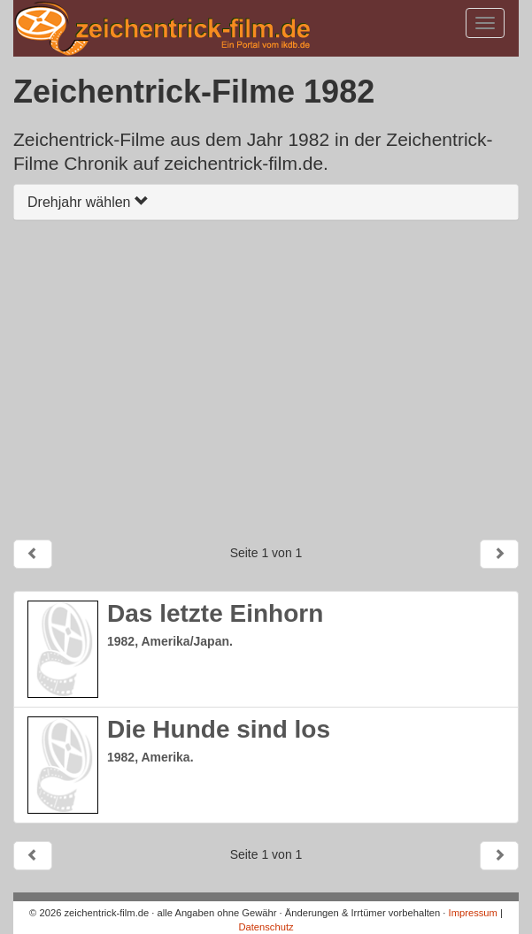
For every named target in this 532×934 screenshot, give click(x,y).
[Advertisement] (266, 379)
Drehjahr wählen (88, 202)
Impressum (473, 912)
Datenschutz (265, 927)
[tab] (266, 202)
